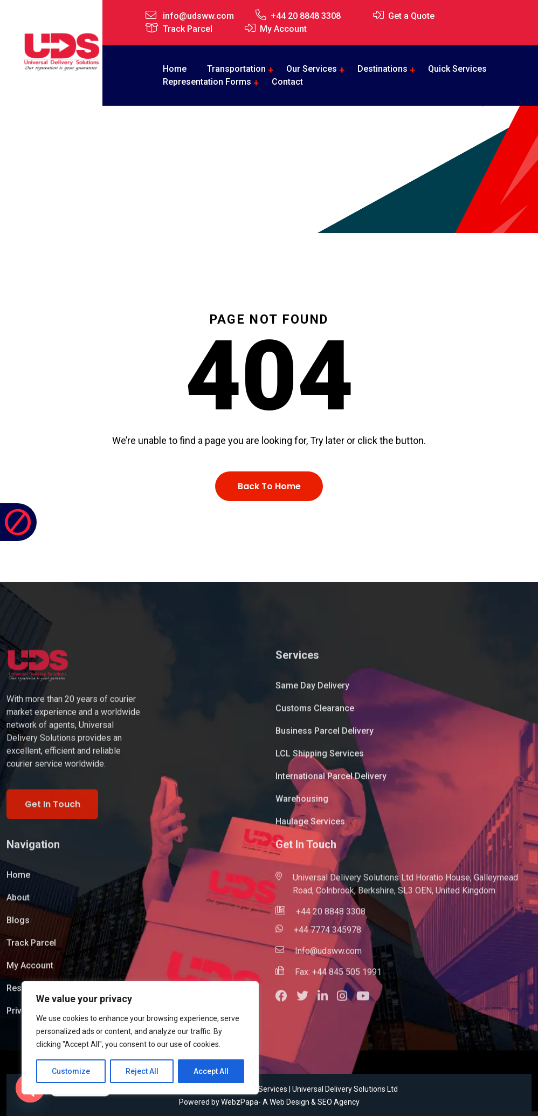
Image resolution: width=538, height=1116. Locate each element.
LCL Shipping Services (319, 759)
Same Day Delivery (312, 691)
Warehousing (301, 804)
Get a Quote (411, 16)
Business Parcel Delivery (324, 736)
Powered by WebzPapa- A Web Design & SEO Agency (269, 1102)
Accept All (211, 1071)
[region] (140, 1037)
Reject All (142, 1071)
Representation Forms (207, 82)
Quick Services (457, 69)
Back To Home (269, 486)
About (18, 903)
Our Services (311, 69)
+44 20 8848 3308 (306, 16)
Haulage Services (310, 827)
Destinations (382, 69)
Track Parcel (187, 29)
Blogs (18, 926)
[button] (285, 1003)
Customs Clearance (314, 714)
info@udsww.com (198, 16)
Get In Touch (52, 809)
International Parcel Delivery (331, 782)
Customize (71, 1071)
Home (228, 167)
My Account (283, 29)
